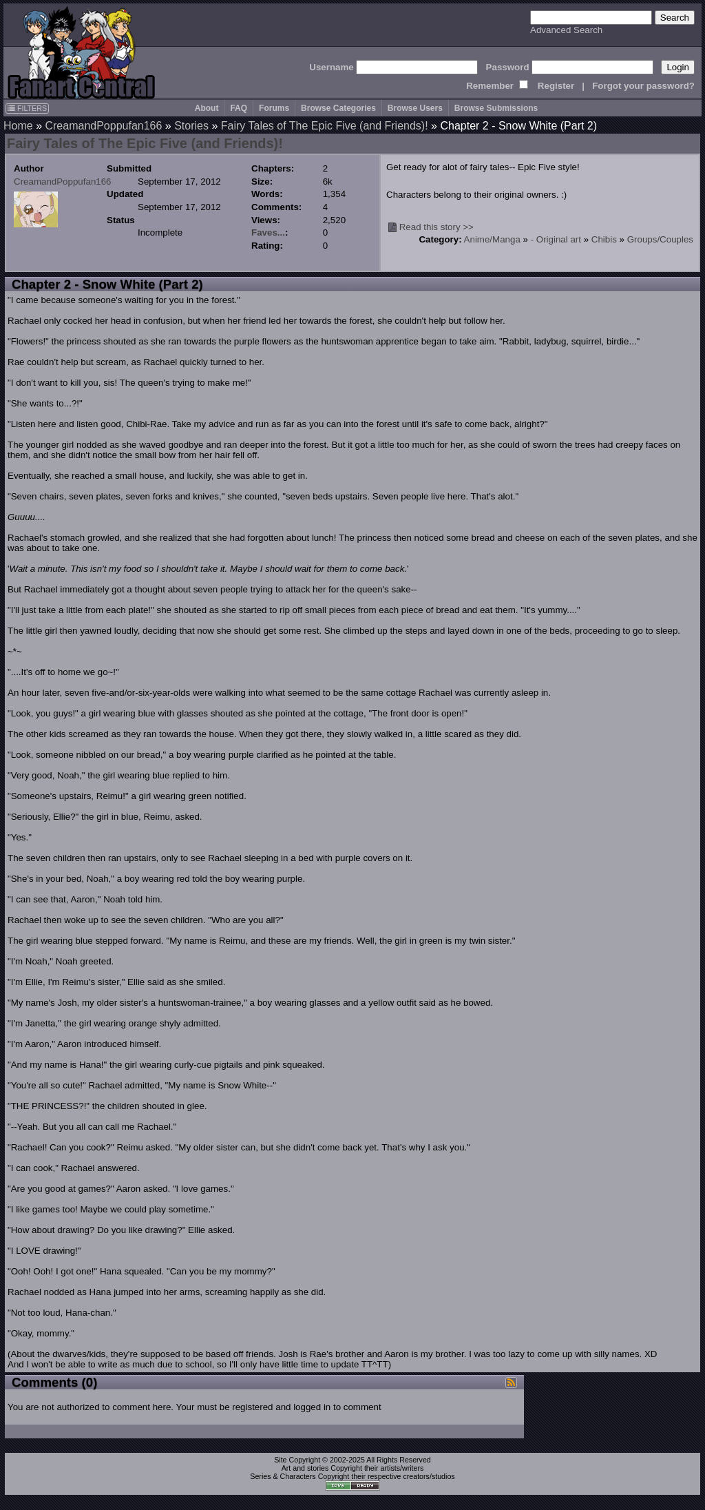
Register (556, 86)
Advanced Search (566, 30)
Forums (274, 108)
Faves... (268, 232)
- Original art (556, 239)
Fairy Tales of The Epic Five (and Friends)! (324, 126)
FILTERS (27, 108)
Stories (191, 126)
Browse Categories (338, 108)
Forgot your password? (643, 86)
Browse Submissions (496, 108)
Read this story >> (436, 227)
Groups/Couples (660, 239)
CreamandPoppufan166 (103, 126)
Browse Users (415, 108)
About (207, 108)
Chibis (604, 239)
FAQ (238, 108)
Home (18, 126)
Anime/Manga (492, 239)
